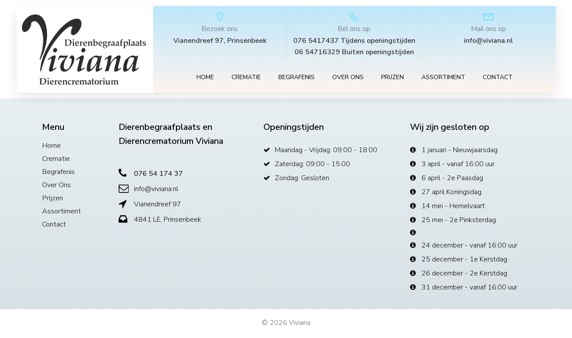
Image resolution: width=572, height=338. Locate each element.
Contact (497, 78)
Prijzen (392, 78)
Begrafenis (296, 78)
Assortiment (443, 78)
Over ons (348, 78)
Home (205, 78)
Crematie (246, 78)
